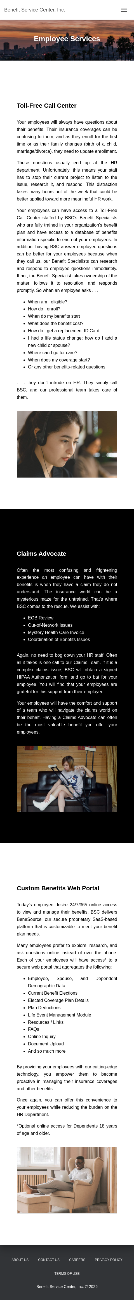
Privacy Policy (109, 1260)
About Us (20, 1260)
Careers (77, 1260)
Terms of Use (66, 1274)
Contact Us (49, 1260)
